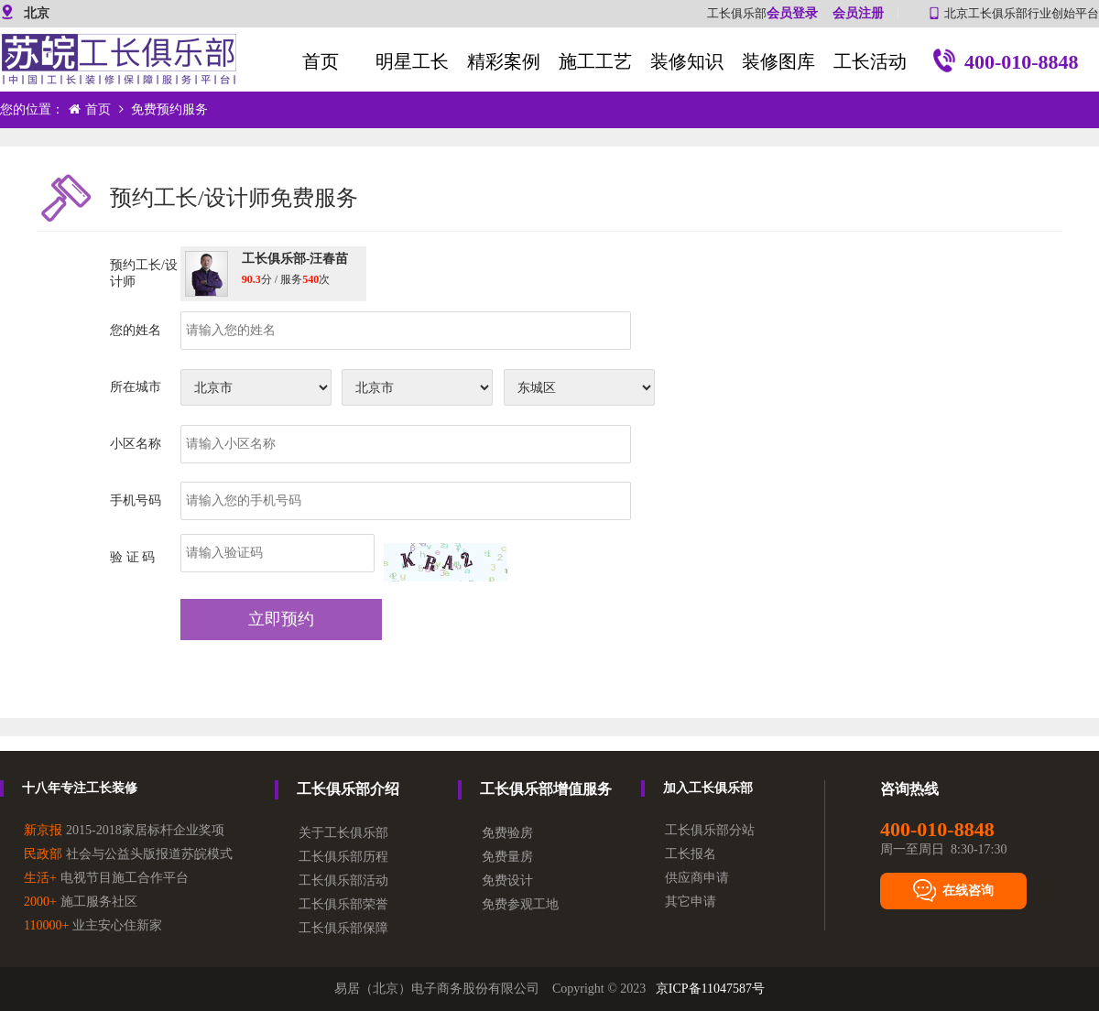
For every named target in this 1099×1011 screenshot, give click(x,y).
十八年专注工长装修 (79, 788)
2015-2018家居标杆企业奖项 (124, 830)
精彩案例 (503, 61)
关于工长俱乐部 (343, 833)
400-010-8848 (1006, 64)
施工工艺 (595, 61)
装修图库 (778, 61)
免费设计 (507, 880)
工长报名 (690, 854)
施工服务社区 (80, 901)
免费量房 (507, 857)
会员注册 (858, 13)
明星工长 (412, 61)
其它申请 (690, 901)
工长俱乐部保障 (343, 928)
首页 (320, 61)
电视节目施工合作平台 (106, 878)
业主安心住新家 (93, 925)
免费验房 (507, 833)
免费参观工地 (520, 904)
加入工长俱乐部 (708, 788)
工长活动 (870, 61)
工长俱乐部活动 (343, 880)
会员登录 (792, 13)
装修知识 (687, 61)
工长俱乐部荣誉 (343, 904)
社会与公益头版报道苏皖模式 (128, 854)
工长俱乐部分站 (710, 830)
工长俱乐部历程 (343, 857)
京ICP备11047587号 (710, 988)
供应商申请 (697, 878)
